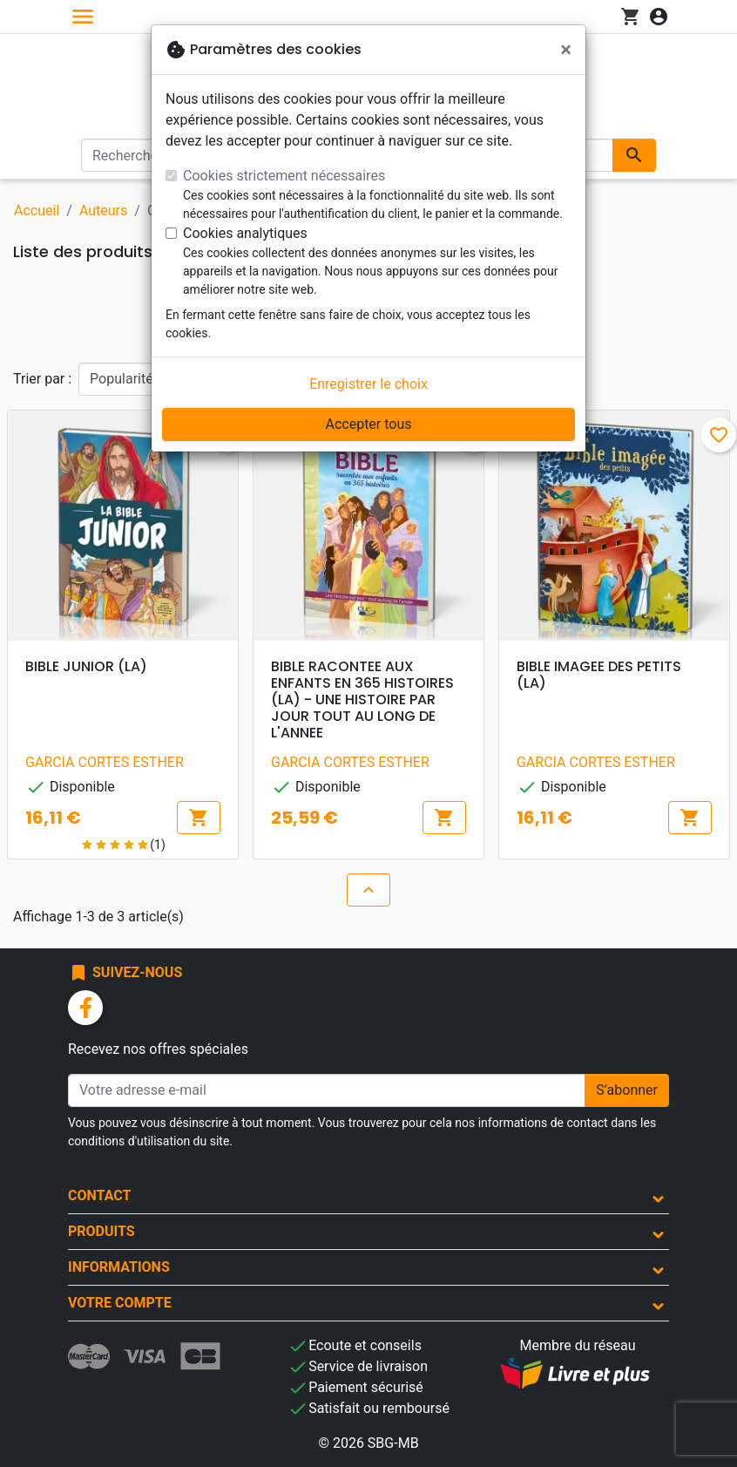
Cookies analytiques (245, 233)
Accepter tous (368, 424)
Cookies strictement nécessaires (284, 175)
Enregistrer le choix (368, 384)
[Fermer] (565, 49)
